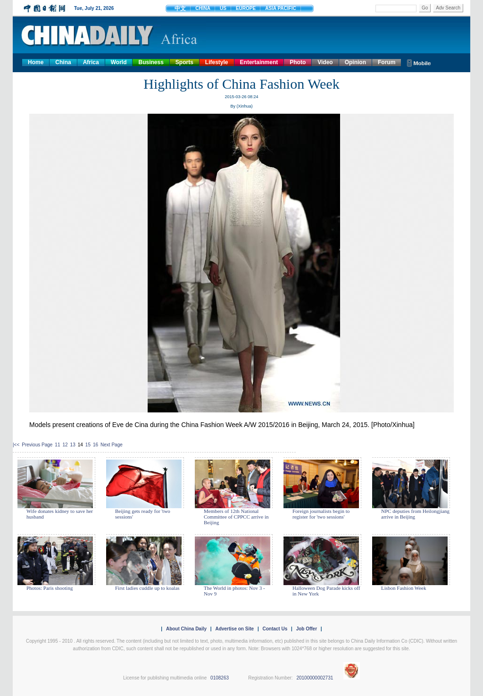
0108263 (219, 677)
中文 (180, 8)
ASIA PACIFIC (280, 8)
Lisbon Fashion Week (403, 588)
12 (64, 444)
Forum (386, 62)
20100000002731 (314, 677)
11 (57, 444)
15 (88, 444)
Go (425, 7)
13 (72, 444)
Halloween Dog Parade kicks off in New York (326, 590)
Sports (184, 62)
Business (150, 62)
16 (95, 444)
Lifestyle (216, 62)
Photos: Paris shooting (49, 588)
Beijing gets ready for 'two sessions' (142, 514)
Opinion (355, 62)
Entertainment (259, 62)
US (223, 8)
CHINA (202, 8)
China (63, 62)
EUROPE (246, 8)
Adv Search (448, 7)
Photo (298, 62)
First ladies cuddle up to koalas (147, 588)
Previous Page (37, 444)
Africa (91, 62)
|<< (16, 444)
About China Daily (186, 628)
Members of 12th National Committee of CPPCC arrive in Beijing (236, 516)
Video (325, 62)
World (119, 62)
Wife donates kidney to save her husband (59, 514)
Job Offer (306, 628)
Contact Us (274, 628)
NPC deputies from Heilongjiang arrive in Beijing (415, 514)
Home (35, 62)
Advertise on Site (234, 628)
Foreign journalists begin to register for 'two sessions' (321, 514)
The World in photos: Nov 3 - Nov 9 (234, 590)
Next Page (111, 444)
